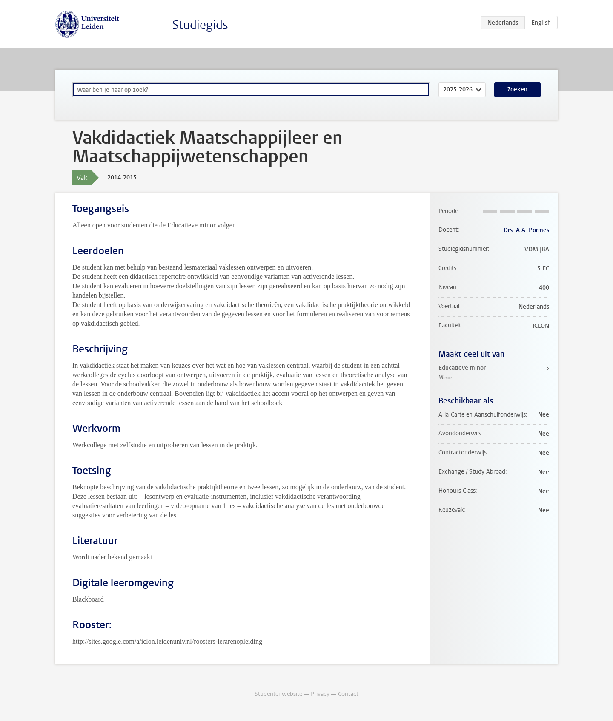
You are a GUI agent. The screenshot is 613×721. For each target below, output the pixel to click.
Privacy (320, 694)
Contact (348, 694)
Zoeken (517, 89)
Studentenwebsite (278, 694)
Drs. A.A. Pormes (526, 230)
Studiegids (200, 25)
